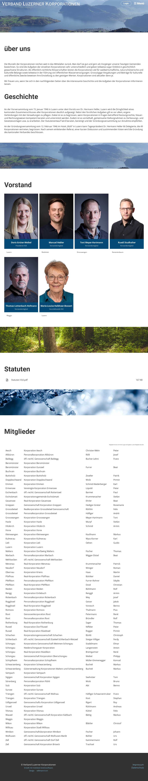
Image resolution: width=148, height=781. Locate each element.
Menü (139, 3)
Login (126, 3)
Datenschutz (137, 767)
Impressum (138, 764)
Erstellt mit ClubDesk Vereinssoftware (38, 768)
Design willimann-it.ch (38, 770)
